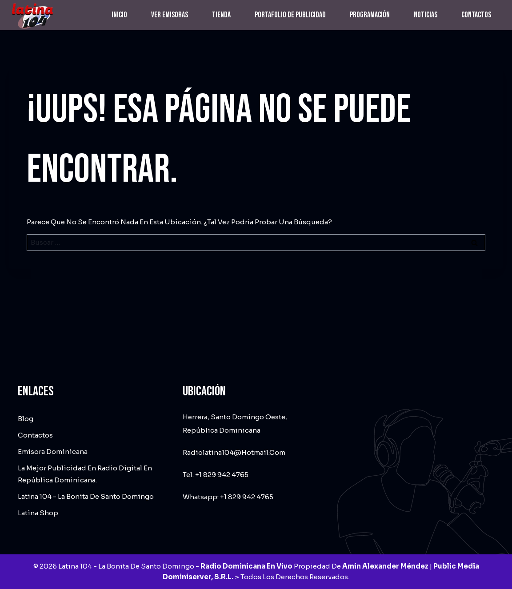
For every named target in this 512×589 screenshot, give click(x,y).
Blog (25, 418)
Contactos (476, 15)
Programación (370, 15)
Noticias (425, 15)
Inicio (119, 15)
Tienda (221, 15)
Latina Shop (38, 513)
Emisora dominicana (53, 451)
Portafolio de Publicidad (290, 15)
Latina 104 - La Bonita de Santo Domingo (86, 496)
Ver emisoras (169, 15)
